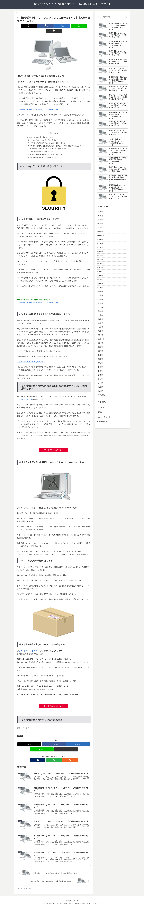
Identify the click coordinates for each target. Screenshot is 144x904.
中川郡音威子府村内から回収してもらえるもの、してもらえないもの (52, 144)
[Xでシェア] (29, 26)
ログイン (100, 407)
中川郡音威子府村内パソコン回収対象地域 (42, 153)
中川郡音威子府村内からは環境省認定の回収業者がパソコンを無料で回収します (54, 141)
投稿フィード (102, 412)
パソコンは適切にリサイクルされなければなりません (47, 138)
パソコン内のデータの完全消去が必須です (44, 135)
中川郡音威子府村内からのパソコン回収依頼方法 (46, 150)
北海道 (20, 731)
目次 (51, 128)
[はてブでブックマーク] (54, 26)
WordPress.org (102, 422)
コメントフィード (104, 417)
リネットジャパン (25, 395)
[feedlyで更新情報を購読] (54, 756)
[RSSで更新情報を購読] (58, 756)
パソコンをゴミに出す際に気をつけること (42, 132)
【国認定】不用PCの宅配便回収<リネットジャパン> (38, 104)
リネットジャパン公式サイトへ (54, 445)
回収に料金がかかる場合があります (41, 147)
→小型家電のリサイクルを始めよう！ (31, 357)
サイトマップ (74, 898)
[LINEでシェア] (66, 26)
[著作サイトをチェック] (49, 756)
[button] (78, 26)
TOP (67, 898)
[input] (112, 17)
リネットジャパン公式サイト (29, 646)
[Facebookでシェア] (41, 26)
